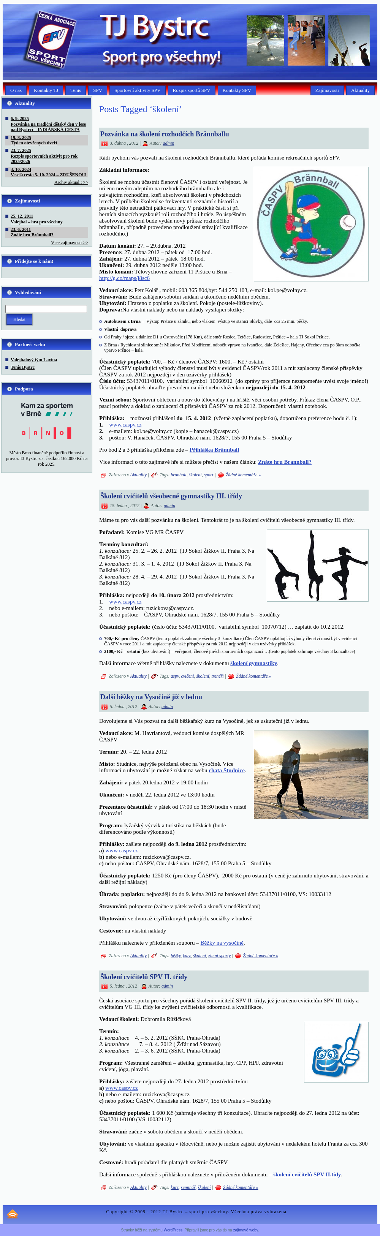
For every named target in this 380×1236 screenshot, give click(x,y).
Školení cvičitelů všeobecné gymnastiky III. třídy (171, 496)
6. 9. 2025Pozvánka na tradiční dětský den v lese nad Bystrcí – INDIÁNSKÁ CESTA (48, 124)
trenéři (217, 675)
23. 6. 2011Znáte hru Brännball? (32, 232)
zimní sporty (219, 955)
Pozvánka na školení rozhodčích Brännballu (164, 134)
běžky (175, 955)
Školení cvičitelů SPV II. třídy (143, 977)
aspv (175, 675)
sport (209, 474)
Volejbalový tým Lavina (34, 359)
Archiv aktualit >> (71, 182)
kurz (187, 955)
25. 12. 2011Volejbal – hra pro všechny (37, 218)
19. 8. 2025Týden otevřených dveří (34, 140)
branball (178, 474)
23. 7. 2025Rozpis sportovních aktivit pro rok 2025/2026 (44, 156)
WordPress (173, 1230)
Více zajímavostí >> (69, 242)
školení (195, 474)
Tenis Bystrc (23, 367)
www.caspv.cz (125, 425)
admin (168, 143)
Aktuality (138, 474)
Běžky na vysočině (222, 943)
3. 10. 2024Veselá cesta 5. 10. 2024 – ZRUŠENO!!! (49, 172)
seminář (188, 1187)
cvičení (187, 675)
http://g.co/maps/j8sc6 (124, 278)
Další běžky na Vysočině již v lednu (151, 697)
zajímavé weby (245, 1230)
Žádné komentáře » (243, 474)
